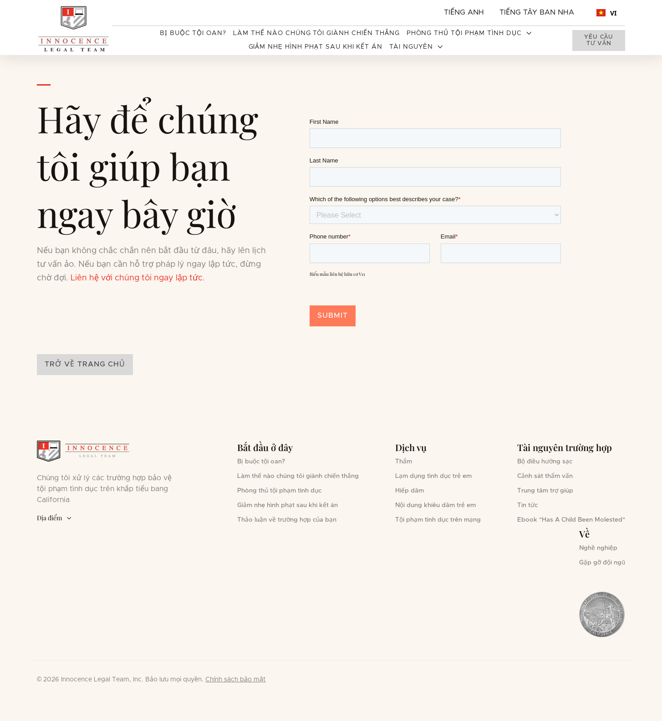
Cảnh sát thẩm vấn (545, 476)
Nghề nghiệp (598, 548)
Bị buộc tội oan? (193, 33)
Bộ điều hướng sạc (544, 461)
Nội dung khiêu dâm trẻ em (435, 505)
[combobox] (607, 13)
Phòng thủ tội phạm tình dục (279, 490)
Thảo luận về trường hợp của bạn (286, 520)
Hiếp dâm (409, 490)
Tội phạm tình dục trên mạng (438, 520)
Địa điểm (54, 518)
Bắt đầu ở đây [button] (265, 447)
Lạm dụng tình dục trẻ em (433, 476)
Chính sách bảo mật (235, 679)
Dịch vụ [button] (411, 447)
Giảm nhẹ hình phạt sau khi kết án (316, 47)
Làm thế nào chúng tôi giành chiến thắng (316, 33)
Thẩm (403, 461)
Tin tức (527, 505)
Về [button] (584, 534)
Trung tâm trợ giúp (545, 490)
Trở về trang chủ (85, 364)
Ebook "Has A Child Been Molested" (571, 520)
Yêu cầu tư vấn (598, 40)
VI (606, 13)
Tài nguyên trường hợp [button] (564, 447)
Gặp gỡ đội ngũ (602, 562)
